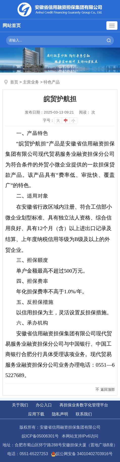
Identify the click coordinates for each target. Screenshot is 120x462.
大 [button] (58, 120)
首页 (14, 82)
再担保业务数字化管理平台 (83, 405)
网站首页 (12, 25)
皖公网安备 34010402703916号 (82, 454)
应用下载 (36, 414)
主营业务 (31, 82)
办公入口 (44, 405)
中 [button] (66, 120)
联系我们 (84, 414)
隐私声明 (60, 414)
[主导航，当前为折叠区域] (111, 25)
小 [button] (73, 120)
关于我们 (20, 405)
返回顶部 (108, 389)
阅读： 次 (87, 112)
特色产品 (52, 82)
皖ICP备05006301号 (40, 436)
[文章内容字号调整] (60, 120)
